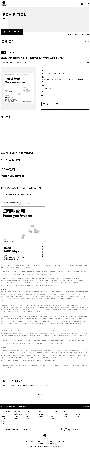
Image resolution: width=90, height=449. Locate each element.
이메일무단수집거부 (16, 429)
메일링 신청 (25, 429)
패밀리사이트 (76, 429)
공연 (40, 411)
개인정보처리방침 (5, 429)
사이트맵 (88, 3)
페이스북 (65, 429)
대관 (65, 411)
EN (84, 3)
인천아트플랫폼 (5, 411)
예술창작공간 (17, 411)
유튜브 (68, 429)
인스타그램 (61, 429)
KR (82, 3)
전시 (27, 411)
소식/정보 (79, 411)
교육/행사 (54, 411)
